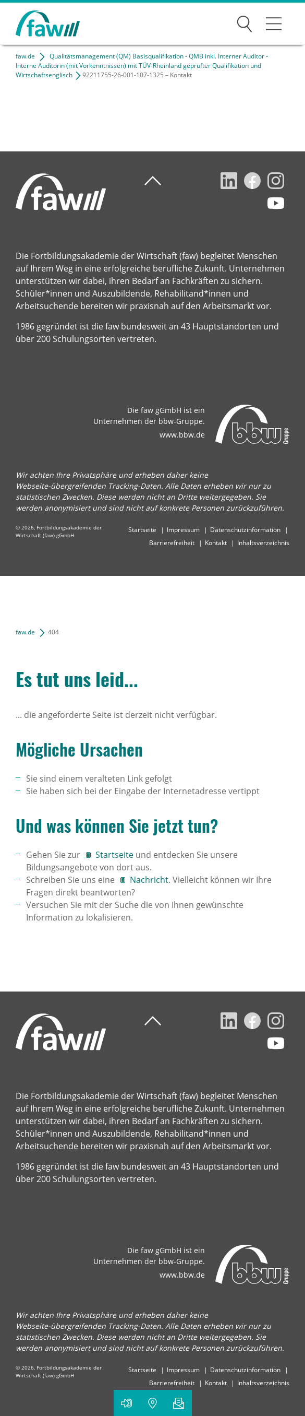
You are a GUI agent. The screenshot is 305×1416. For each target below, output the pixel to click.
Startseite (142, 529)
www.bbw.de (182, 435)
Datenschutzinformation (245, 529)
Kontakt (216, 542)
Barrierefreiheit (171, 542)
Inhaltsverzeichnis (263, 542)
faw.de (25, 56)
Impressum (183, 529)
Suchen (244, 22)
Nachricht (149, 880)
